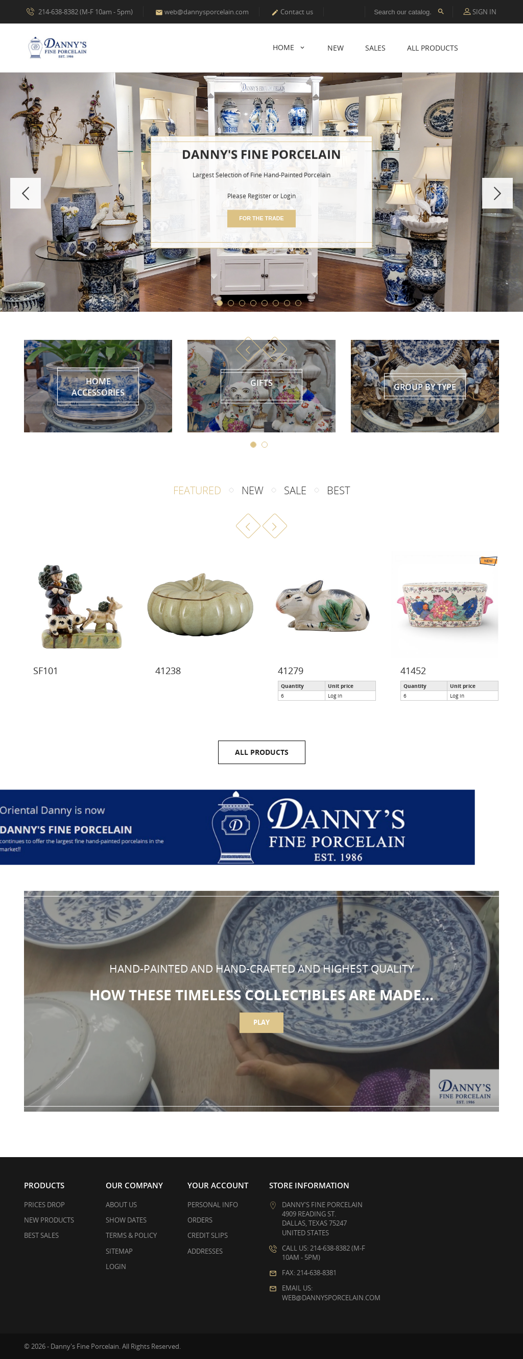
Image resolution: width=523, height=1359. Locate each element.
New (335, 48)
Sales (375, 48)
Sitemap (119, 1251)
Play (261, 1029)
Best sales (41, 1235)
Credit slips (207, 1235)
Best (338, 490)
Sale (295, 490)
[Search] (409, 11)
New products (49, 1220)
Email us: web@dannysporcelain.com (331, 1292)
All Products (432, 48)
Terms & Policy (131, 1235)
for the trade (261, 218)
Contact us (292, 11)
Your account (217, 1185)
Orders (199, 1220)
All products (262, 752)
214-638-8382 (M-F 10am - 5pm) (80, 11)
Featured (197, 490)
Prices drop (44, 1204)
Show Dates (126, 1220)
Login (116, 1266)
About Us (121, 1204)
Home (284, 47)
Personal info (212, 1204)
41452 (413, 670)
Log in (335, 695)
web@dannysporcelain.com (202, 11)
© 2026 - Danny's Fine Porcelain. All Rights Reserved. (102, 1346)
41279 (290, 670)
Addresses (205, 1251)
